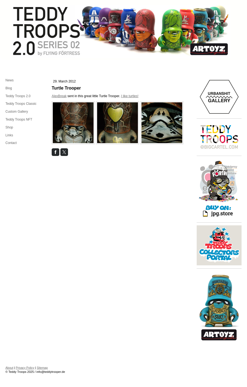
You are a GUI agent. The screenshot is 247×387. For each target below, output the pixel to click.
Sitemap (42, 367)
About (9, 367)
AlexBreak (59, 96)
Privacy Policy (25, 367)
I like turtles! (129, 96)
